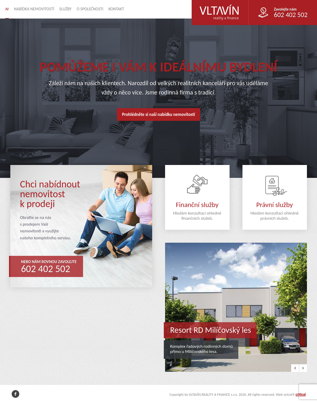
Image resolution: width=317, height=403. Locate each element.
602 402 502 (45, 269)
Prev (295, 368)
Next (303, 368)
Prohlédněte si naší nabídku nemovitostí (158, 114)
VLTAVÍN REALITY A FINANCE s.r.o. (216, 4)
